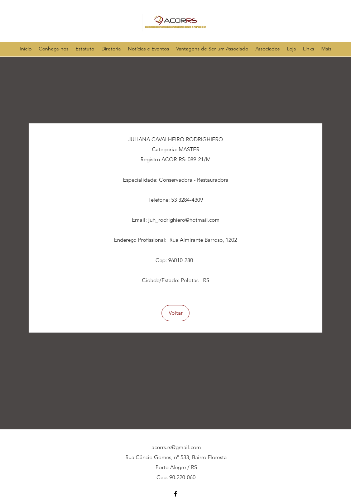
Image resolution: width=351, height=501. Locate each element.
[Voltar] (175, 313)
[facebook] (175, 493)
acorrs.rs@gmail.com (176, 447)
